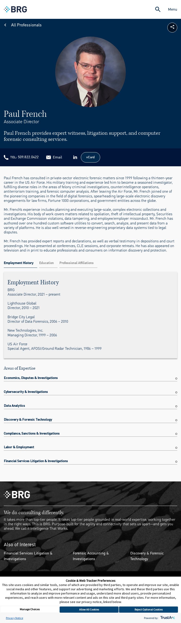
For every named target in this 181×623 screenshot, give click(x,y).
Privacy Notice (14, 618)
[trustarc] (167, 618)
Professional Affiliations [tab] (76, 263)
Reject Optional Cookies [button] (149, 609)
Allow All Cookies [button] (89, 609)
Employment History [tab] (18, 263)
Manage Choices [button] (30, 609)
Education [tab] (46, 263)
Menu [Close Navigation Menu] (172, 9)
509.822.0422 (28, 157)
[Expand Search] (157, 9)
